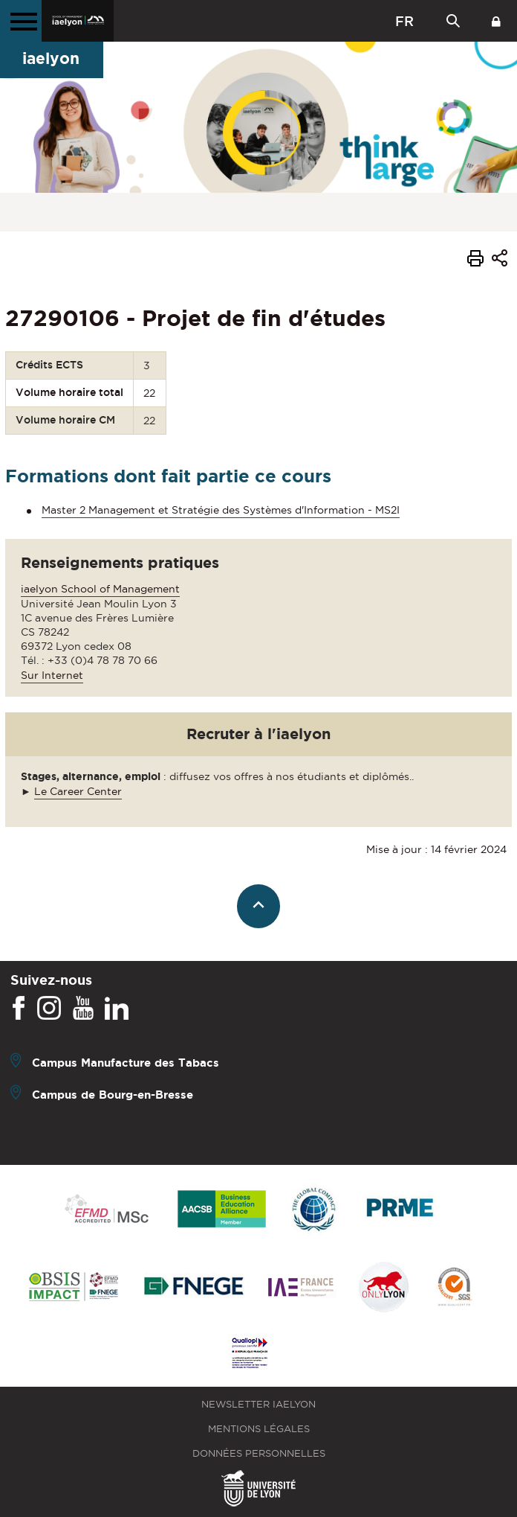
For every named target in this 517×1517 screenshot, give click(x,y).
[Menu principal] (21, 21)
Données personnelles (258, 1453)
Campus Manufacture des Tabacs (125, 1062)
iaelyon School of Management (100, 589)
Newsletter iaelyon (258, 1404)
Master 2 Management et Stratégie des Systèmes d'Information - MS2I (221, 510)
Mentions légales (259, 1429)
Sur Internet (52, 675)
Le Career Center (78, 791)
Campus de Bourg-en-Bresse (112, 1094)
